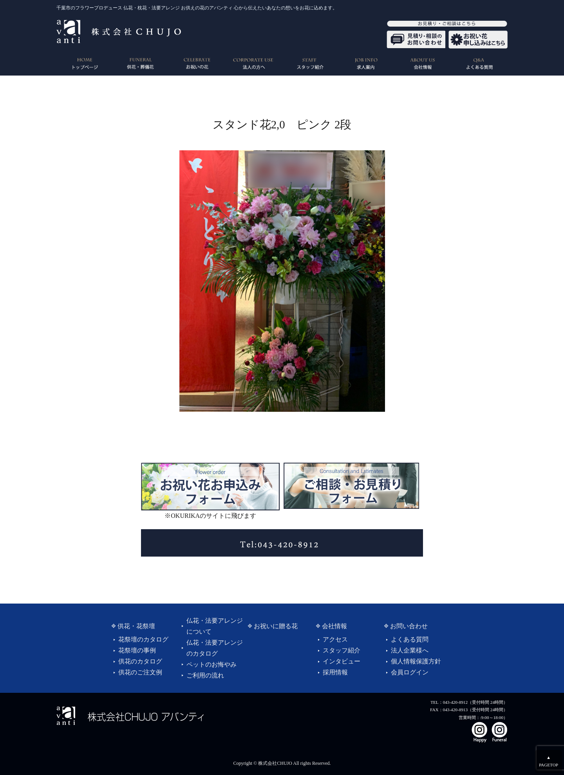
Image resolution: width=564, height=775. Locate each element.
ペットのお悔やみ (211, 664)
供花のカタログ (140, 661)
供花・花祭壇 (136, 626)
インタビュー (341, 661)
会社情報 (334, 626)
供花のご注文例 (140, 672)
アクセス (335, 639)
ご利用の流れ (205, 675)
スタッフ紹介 (341, 650)
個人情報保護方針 (416, 661)
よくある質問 (409, 639)
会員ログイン (409, 672)
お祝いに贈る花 (276, 626)
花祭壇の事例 (137, 650)
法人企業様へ (409, 650)
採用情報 (335, 672)
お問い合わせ (409, 626)
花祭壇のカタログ (143, 639)
